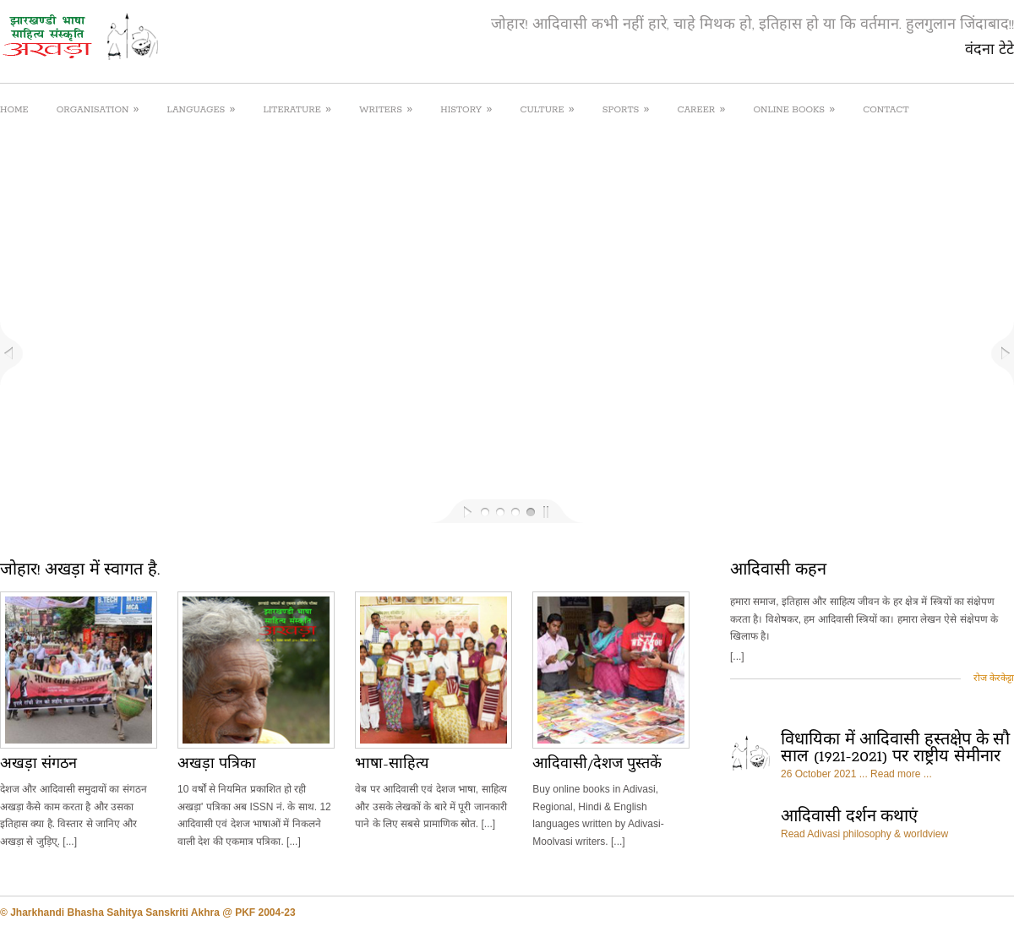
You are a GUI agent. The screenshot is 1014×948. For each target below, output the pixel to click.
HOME (14, 110)
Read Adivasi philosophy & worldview (864, 834)
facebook (943, 914)
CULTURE (547, 108)
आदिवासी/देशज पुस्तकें (597, 764)
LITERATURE (297, 108)
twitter (985, 914)
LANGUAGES (201, 108)
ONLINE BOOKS (794, 108)
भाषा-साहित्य (391, 764)
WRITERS (385, 108)
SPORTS (626, 108)
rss (964, 914)
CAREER (701, 108)
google (1005, 914)
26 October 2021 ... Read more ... (856, 774)
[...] (737, 656)
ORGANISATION (98, 108)
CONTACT (885, 110)
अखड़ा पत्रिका (216, 764)
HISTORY (466, 108)
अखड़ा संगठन (38, 764)
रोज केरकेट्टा (993, 678)
